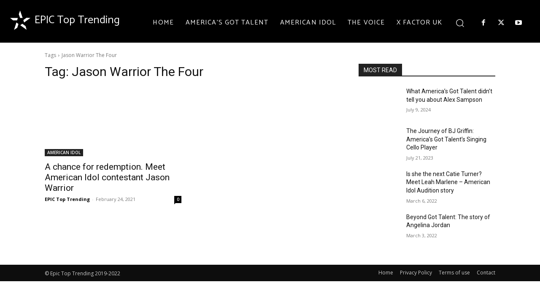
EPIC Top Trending (67, 199)
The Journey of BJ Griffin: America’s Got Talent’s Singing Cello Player (446, 139)
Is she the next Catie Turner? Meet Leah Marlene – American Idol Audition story (448, 182)
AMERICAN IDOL (64, 152)
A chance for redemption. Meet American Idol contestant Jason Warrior (107, 177)
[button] (459, 22)
